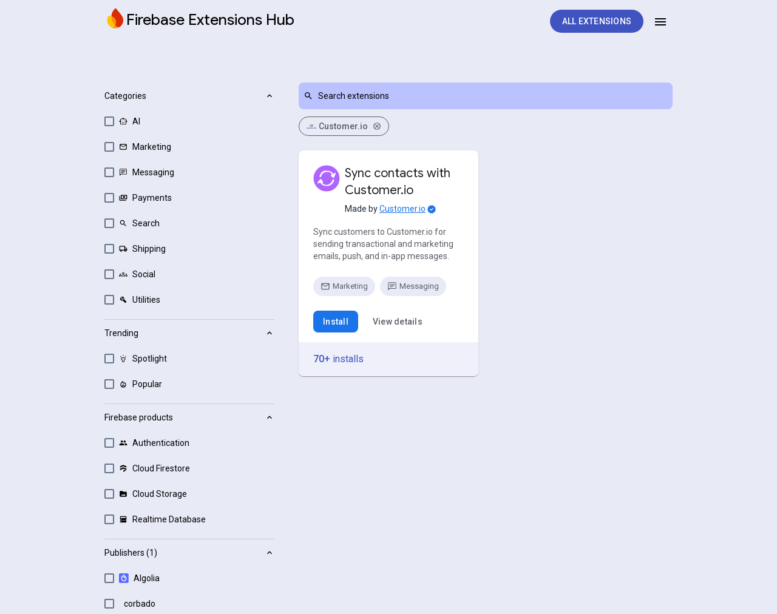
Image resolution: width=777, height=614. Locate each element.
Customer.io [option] (343, 126)
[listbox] (486, 126)
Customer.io (402, 209)
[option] (189, 121)
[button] (189, 201)
